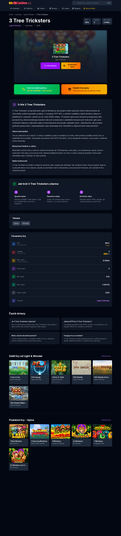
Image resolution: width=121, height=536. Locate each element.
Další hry (29, 8)
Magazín (76, 8)
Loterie (65, 8)
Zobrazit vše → (107, 356)
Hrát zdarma (50, 66)
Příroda (25, 223)
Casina (42, 8)
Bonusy (54, 8)
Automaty (15, 8)
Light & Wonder (29, 14)
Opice (16, 223)
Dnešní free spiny (70, 66)
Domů (11, 14)
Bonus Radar (89, 8)
